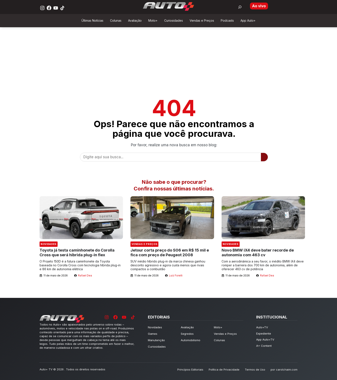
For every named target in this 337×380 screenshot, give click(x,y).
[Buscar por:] (240, 7)
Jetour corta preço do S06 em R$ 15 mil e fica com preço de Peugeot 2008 (169, 252)
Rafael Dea (85, 275)
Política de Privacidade (224, 369)
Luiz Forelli (175, 275)
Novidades (49, 244)
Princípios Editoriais (190, 369)
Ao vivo (259, 6)
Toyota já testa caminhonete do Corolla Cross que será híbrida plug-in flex (77, 252)
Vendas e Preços (144, 244)
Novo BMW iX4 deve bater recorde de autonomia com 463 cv (258, 252)
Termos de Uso (255, 369)
